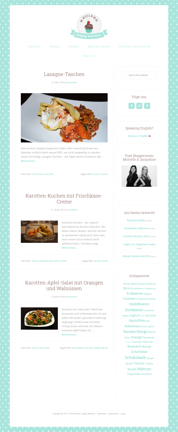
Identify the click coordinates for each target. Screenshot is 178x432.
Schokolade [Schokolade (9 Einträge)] (135, 357)
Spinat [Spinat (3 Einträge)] (129, 363)
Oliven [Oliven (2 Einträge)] (127, 337)
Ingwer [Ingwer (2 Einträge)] (125, 315)
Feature (35, 261)
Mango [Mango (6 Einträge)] (142, 331)
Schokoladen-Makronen (136, 228)
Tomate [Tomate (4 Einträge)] (139, 363)
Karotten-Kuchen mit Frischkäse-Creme (64, 198)
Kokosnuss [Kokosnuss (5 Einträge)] (132, 326)
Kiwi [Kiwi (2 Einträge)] (148, 321)
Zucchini (104, 174)
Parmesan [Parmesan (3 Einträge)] (148, 337)
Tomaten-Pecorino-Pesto (136, 236)
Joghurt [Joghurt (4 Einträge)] (135, 315)
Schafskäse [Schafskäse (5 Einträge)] (139, 352)
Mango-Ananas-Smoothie (136, 256)
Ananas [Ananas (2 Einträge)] (126, 284)
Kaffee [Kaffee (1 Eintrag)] (143, 316)
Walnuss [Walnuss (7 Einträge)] (144, 369)
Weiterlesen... (29, 161)
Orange (96, 348)
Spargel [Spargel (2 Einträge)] (150, 358)
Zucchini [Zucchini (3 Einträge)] (146, 373)
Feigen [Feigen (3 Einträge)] (148, 293)
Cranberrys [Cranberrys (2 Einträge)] (149, 288)
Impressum (102, 414)
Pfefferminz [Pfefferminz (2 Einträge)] (147, 342)
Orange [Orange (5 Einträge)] (136, 337)
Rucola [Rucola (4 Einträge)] (146, 346)
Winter (64, 261)
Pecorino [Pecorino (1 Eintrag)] (128, 342)
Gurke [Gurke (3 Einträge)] (151, 298)
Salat (41, 348)
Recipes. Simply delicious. (89, 26)
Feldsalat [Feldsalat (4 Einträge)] (129, 298)
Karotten (96, 174)
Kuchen (57, 261)
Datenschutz (113, 414)
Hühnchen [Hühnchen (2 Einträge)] (149, 310)
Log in (123, 414)
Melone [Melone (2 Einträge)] (151, 332)
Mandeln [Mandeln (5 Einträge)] (129, 332)
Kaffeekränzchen (46, 261)
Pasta (46, 174)
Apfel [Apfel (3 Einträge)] (134, 283)
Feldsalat (80, 348)
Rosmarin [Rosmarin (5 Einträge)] (134, 346)
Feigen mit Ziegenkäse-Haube (139, 244)
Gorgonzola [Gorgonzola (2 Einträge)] (142, 299)
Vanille (105, 261)
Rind (51, 174)
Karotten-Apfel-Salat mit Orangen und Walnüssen (64, 285)
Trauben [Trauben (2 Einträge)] (149, 363)
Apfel (73, 348)
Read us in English (139, 136)
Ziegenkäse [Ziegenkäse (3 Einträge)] (134, 373)
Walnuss (104, 348)
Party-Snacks (37, 174)
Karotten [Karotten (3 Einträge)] (151, 315)
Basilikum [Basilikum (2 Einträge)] (151, 284)
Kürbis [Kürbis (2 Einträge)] (143, 326)
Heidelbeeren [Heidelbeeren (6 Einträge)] (139, 304)
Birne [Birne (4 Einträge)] (127, 288)
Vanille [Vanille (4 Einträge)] (132, 369)
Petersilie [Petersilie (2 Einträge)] (136, 342)
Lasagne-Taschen (64, 74)
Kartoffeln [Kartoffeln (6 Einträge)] (137, 321)
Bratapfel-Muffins (136, 220)
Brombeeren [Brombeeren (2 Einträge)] (137, 288)
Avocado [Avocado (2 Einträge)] (141, 284)
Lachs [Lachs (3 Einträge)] (150, 326)
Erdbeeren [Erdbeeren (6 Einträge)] (135, 293)
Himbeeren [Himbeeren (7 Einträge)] (134, 310)
